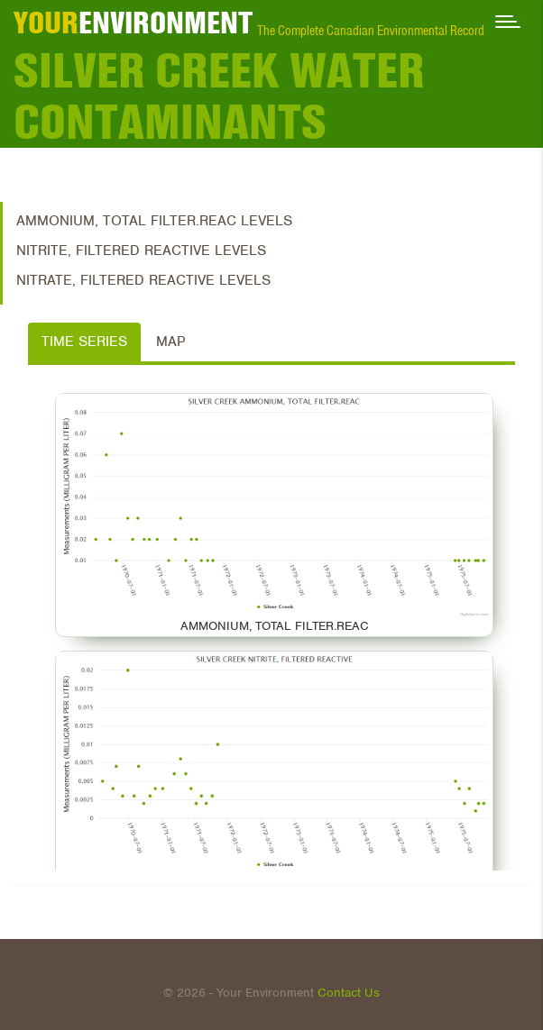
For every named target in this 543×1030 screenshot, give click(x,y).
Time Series (84, 342)
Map (170, 342)
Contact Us (349, 992)
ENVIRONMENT (133, 22)
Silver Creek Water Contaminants (219, 96)
